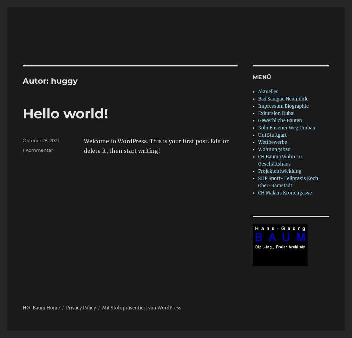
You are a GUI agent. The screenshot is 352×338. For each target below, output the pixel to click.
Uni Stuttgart (272, 135)
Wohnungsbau (274, 149)
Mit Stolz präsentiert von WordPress (142, 308)
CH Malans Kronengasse (285, 193)
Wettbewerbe (272, 142)
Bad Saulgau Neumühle (283, 99)
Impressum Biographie (283, 106)
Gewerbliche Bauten (280, 121)
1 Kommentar (38, 150)
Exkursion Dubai (276, 113)
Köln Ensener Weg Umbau (286, 128)
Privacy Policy (81, 308)
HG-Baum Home (41, 308)
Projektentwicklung (279, 171)
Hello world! (65, 113)
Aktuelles (268, 92)
